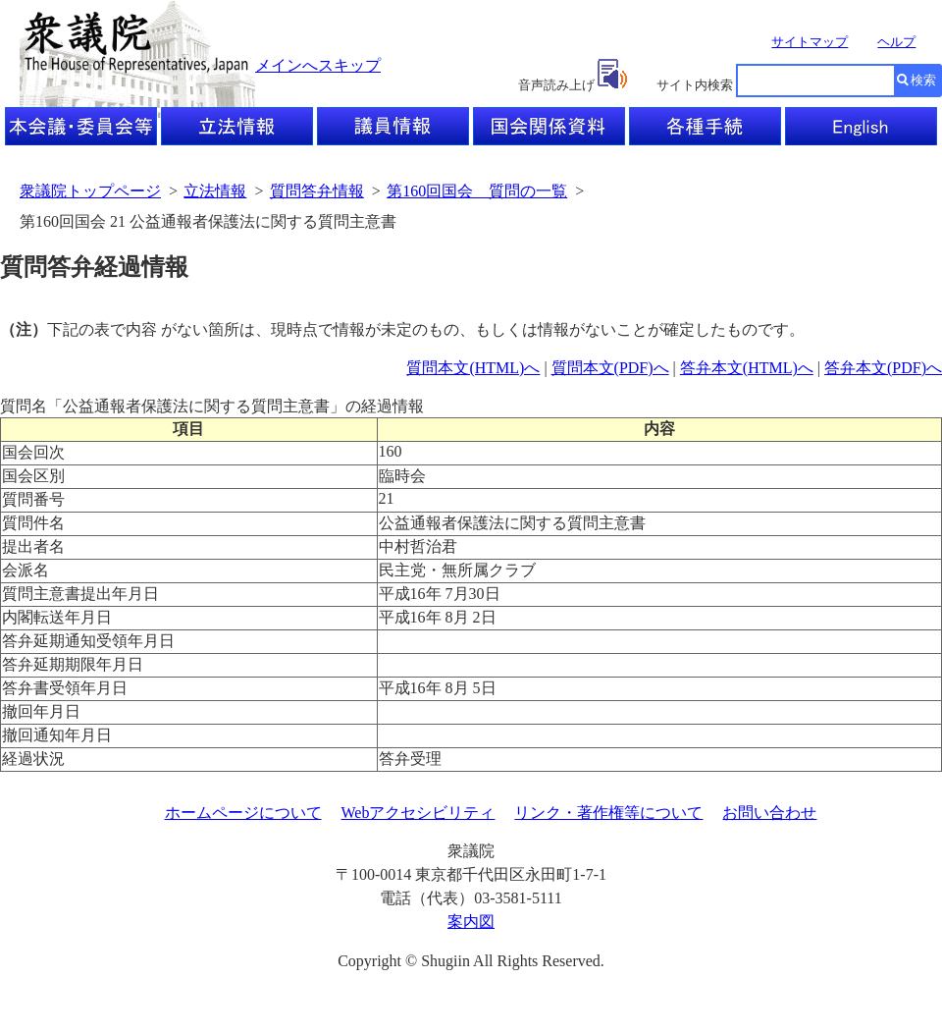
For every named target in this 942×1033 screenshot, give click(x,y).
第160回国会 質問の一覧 (477, 191)
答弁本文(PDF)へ (883, 367)
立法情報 (214, 191)
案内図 (471, 921)
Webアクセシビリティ (418, 812)
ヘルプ (896, 41)
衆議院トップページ (90, 191)
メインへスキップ (318, 65)
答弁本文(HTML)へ (746, 367)
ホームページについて (243, 812)
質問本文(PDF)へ (610, 367)
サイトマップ (809, 41)
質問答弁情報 (317, 191)
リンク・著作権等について (608, 812)
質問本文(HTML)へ (473, 367)
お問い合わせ (769, 812)
